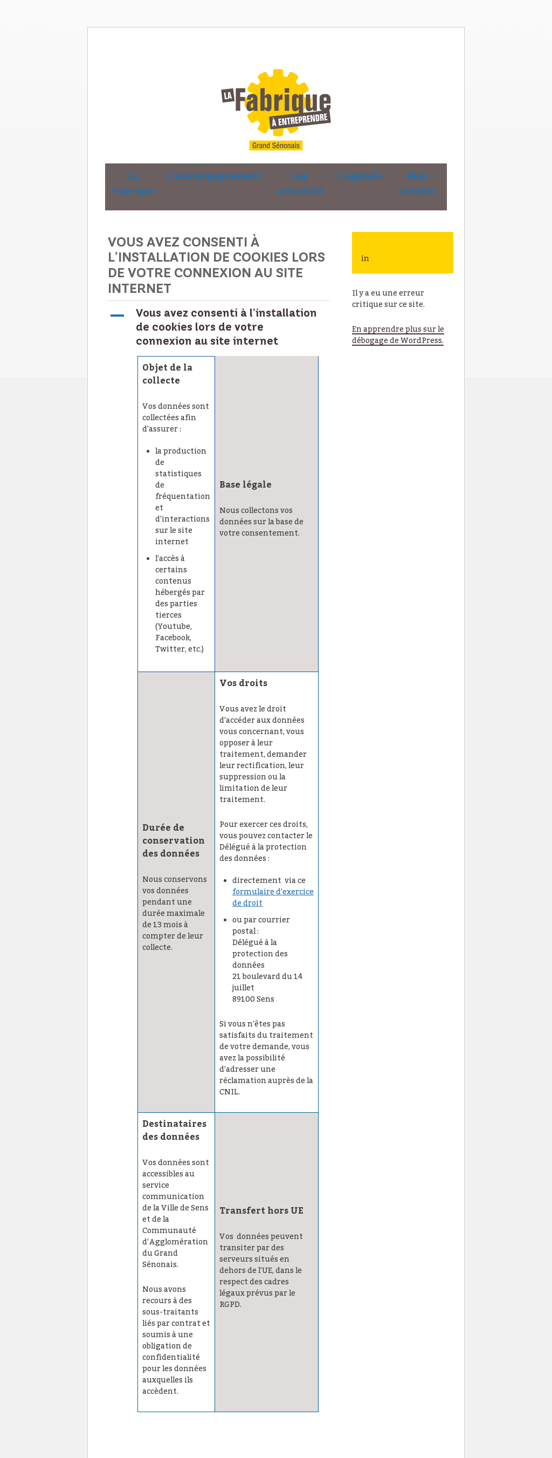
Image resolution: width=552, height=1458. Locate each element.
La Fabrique (133, 183)
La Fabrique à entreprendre (276, 110)
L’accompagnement (214, 176)
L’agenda (360, 176)
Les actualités (300, 183)
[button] (219, 327)
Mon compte (417, 183)
